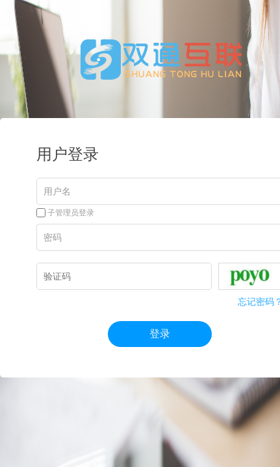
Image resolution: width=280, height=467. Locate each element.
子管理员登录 (65, 212)
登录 (159, 333)
